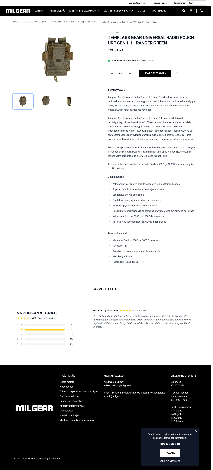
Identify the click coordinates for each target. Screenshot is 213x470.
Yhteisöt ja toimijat (69, 415)
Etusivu (15, 22)
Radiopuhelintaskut (86, 22)
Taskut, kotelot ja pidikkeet (62, 22)
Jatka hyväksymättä (170, 461)
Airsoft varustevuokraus (72, 405)
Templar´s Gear (115, 33)
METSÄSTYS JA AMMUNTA (84, 10)
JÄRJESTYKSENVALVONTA (118, 10)
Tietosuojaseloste (69, 396)
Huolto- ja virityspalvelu (72, 401)
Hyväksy (170, 453)
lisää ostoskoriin (155, 73)
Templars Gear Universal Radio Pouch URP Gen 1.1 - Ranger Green (128, 22)
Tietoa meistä (67, 381)
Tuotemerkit (160, 10)
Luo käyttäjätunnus (137, 3)
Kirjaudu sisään (160, 3)
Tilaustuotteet (67, 410)
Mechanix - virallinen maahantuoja (77, 420)
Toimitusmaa (179, 3)
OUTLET (142, 10)
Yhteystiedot (66, 386)
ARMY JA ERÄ (57, 10)
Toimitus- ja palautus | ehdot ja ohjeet (79, 391)
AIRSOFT (40, 10)
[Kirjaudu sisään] (191, 11)
